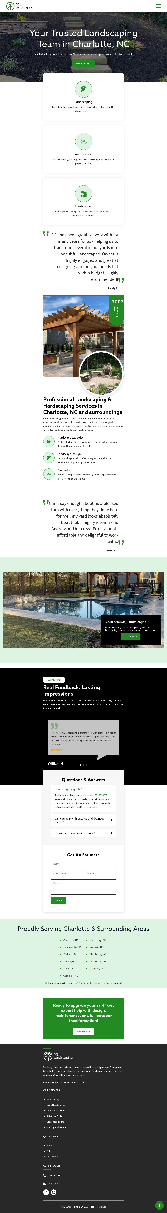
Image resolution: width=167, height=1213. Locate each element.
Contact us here (86, 983)
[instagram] (53, 1192)
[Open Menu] (158, 6)
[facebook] (46, 1192)
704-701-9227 (101, 795)
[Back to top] (159, 1205)
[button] (80, 765)
